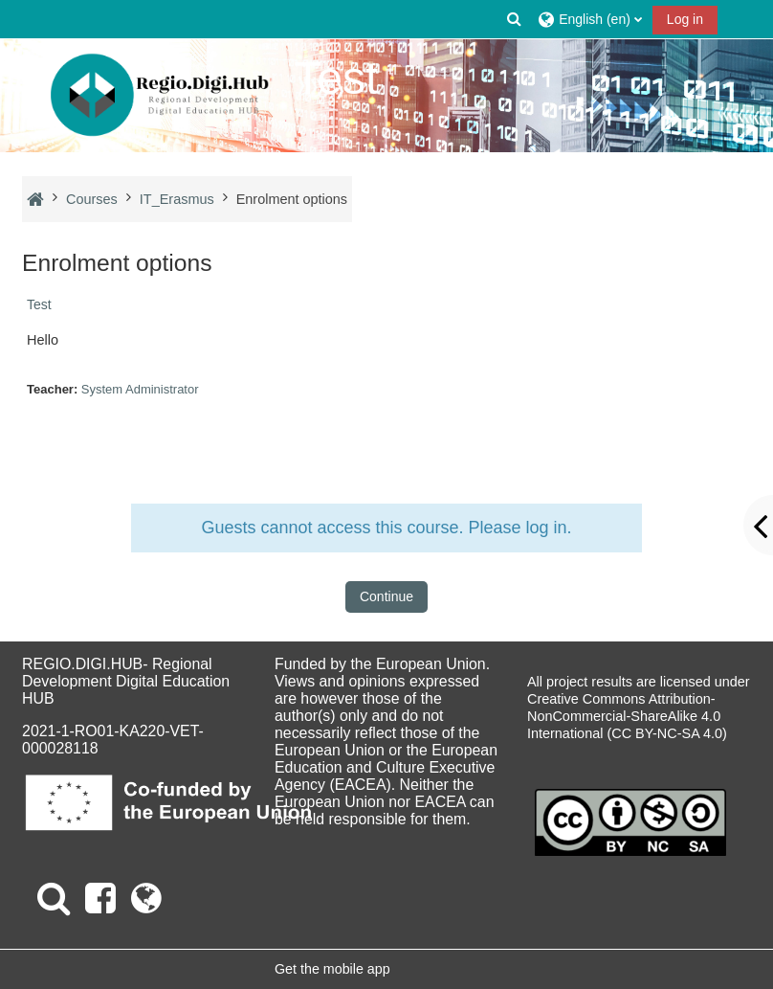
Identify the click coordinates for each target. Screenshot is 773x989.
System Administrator (140, 389)
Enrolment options (291, 199)
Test (39, 304)
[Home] (159, 96)
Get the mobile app (332, 969)
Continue (386, 596)
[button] (514, 19)
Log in (685, 19)
